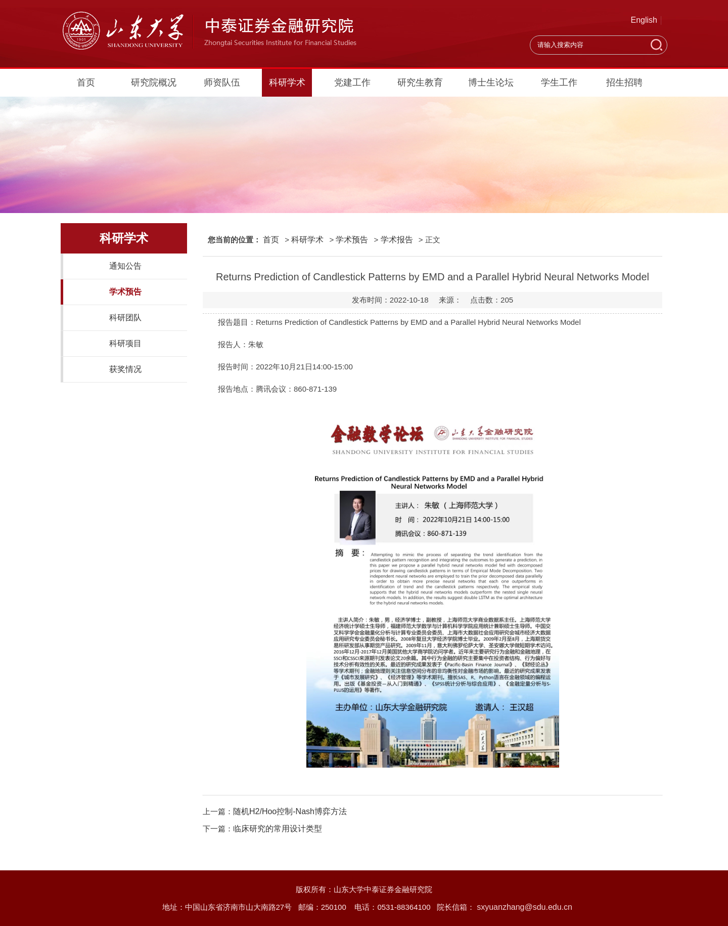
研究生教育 (420, 82)
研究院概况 (153, 82)
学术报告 (397, 239)
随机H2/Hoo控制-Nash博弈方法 (290, 811)
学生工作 (559, 82)
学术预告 (125, 291)
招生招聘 (624, 82)
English (644, 20)
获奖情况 (125, 369)
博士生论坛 (491, 82)
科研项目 (125, 343)
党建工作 (352, 82)
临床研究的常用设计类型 (277, 828)
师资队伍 (222, 82)
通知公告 (125, 266)
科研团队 (125, 317)
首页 (86, 82)
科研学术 (287, 82)
